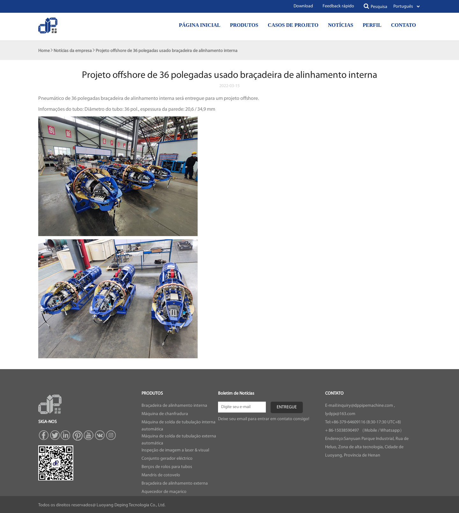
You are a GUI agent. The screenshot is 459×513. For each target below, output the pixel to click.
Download (303, 6)
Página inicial (199, 25)
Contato (403, 25)
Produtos (244, 25)
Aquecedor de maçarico (164, 491)
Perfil (372, 25)
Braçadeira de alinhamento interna (174, 405)
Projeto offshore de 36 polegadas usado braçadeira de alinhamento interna (166, 50)
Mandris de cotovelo (161, 475)
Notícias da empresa (73, 50)
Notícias (340, 25)
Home (44, 50)
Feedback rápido (338, 6)
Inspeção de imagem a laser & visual (175, 450)
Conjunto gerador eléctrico (167, 458)
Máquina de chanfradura (165, 414)
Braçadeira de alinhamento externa (175, 483)
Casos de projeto (293, 25)
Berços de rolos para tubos (167, 467)
